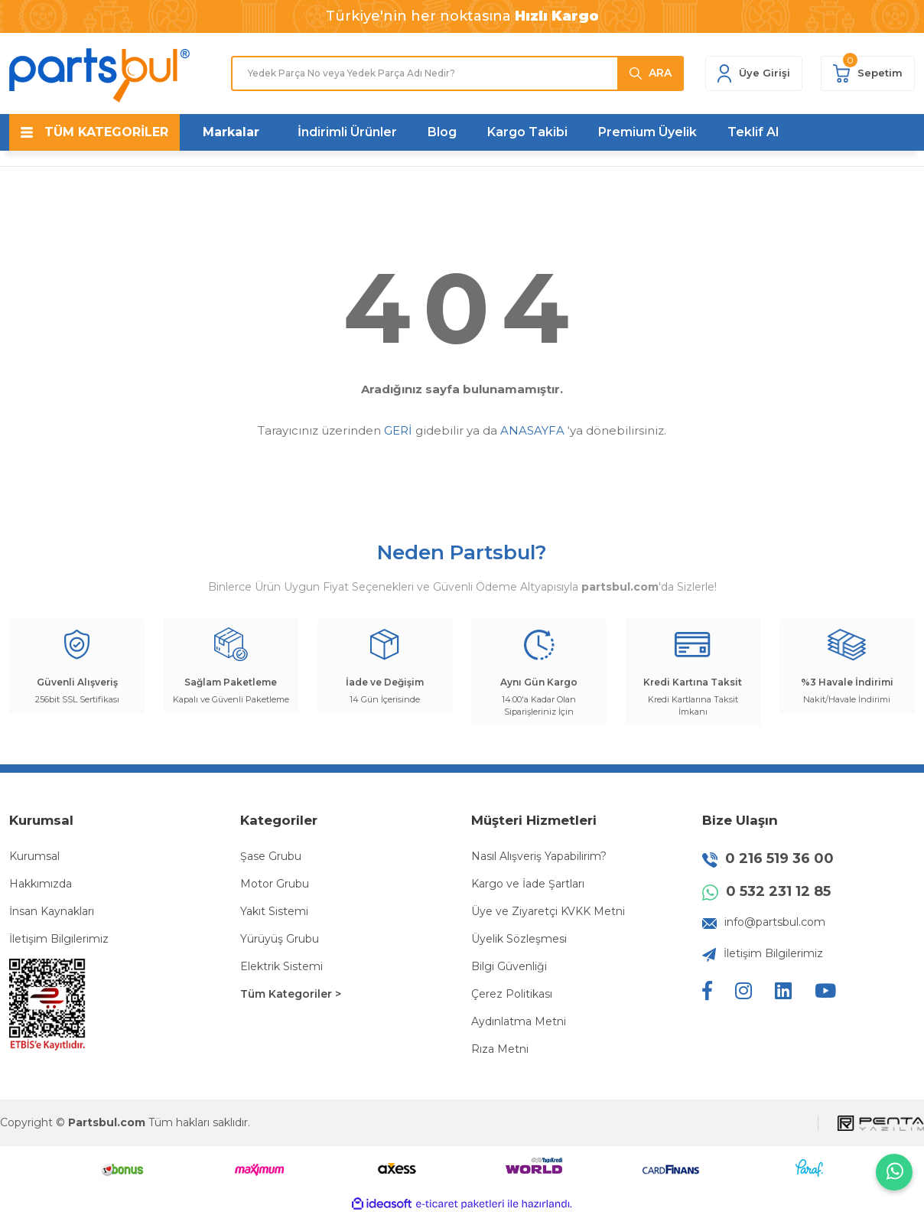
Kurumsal (34, 856)
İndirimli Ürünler (347, 132)
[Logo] (99, 75)
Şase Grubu (270, 856)
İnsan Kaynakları (51, 911)
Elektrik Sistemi (281, 966)
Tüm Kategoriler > (290, 994)
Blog (442, 132)
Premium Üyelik (647, 132)
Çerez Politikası (511, 994)
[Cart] (868, 73)
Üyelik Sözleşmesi (519, 939)
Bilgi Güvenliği (509, 966)
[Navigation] (94, 132)
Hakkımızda (40, 884)
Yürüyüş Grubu (279, 939)
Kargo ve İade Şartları (527, 884)
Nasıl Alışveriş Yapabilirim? (539, 856)
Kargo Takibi (527, 132)
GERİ (398, 430)
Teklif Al (753, 132)
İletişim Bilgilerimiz (59, 939)
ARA (660, 73)
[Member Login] (753, 73)
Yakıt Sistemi (274, 911)
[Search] (457, 73)
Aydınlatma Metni (518, 1021)
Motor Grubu (274, 884)
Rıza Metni (500, 1049)
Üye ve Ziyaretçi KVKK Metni (548, 911)
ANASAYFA (532, 430)
